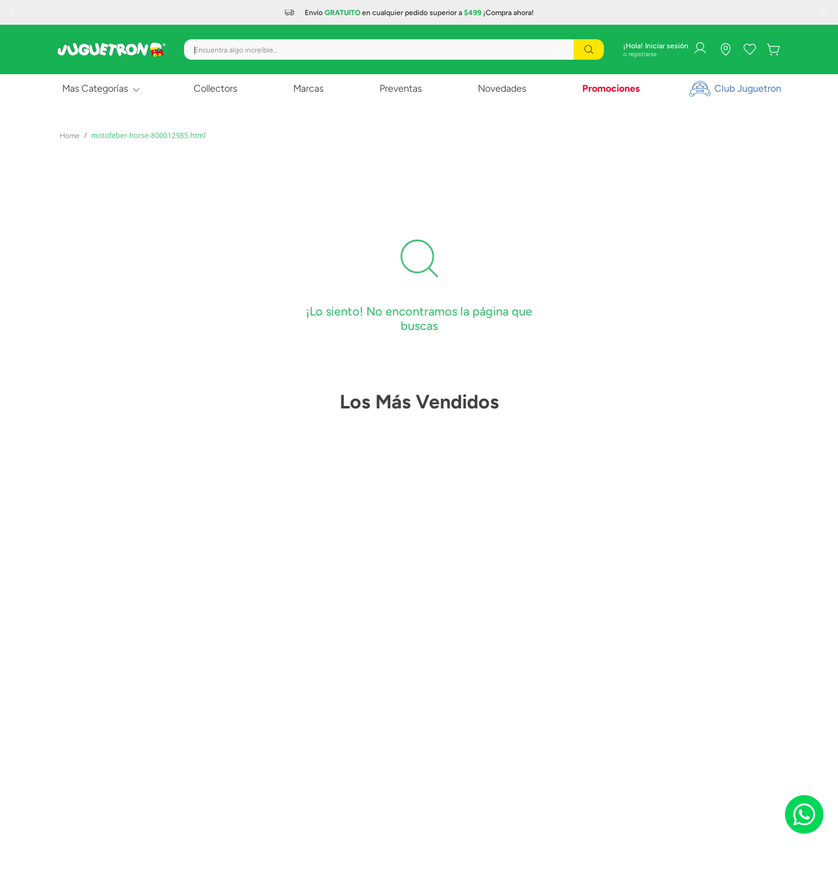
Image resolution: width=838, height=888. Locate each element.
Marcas (308, 88)
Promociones (611, 88)
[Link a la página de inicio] (69, 136)
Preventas (400, 88)
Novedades (502, 88)
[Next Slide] (825, 12)
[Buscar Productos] (588, 49)
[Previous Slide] (13, 12)
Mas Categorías (95, 88)
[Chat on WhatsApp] (804, 814)
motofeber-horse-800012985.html (148, 135)
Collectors (215, 88)
